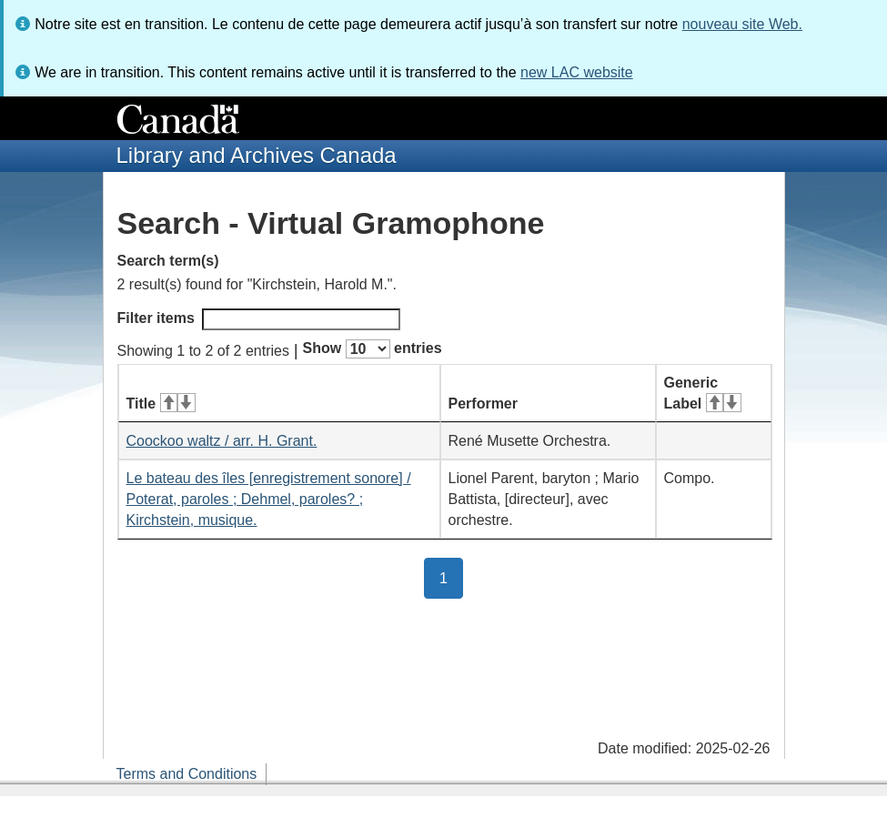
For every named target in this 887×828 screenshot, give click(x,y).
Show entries (372, 348)
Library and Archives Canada (256, 155)
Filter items (258, 319)
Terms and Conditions (186, 774)
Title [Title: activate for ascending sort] (161, 403)
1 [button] (451, 577)
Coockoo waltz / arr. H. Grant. (222, 441)
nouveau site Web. (742, 24)
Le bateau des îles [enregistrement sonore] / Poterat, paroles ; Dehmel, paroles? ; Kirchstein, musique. (268, 499)
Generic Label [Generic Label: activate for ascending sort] (702, 393)
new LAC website (576, 72)
